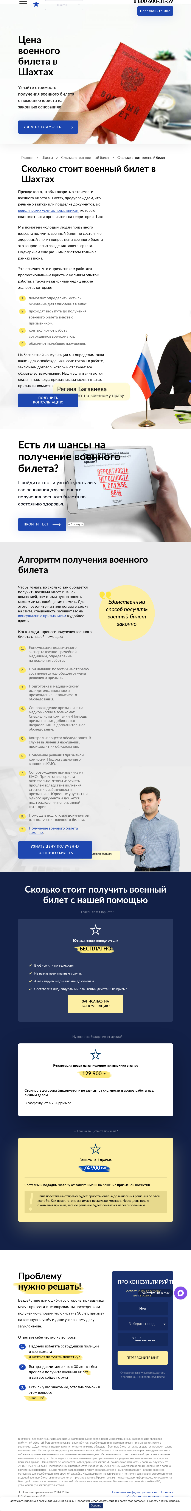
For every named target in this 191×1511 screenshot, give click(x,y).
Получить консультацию (48, 400)
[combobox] (143, 1323)
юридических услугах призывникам (48, 210)
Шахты (62, 4)
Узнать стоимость (48, 127)
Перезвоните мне (155, 11)
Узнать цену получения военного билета (55, 850)
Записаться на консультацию (96, 1004)
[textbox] (143, 1324)
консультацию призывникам (42, 616)
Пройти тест (42, 524)
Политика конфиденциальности (134, 1492)
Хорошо (96, 1505)
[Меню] (23, 3)
